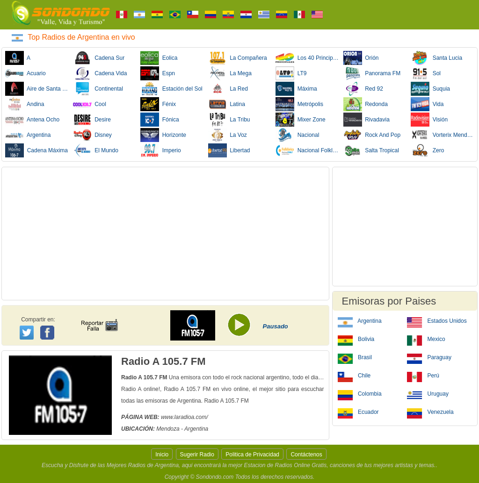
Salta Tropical (371, 150)
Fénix (158, 104)
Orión (361, 58)
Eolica (158, 58)
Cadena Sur (99, 58)
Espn (157, 73)
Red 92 (363, 89)
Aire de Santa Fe (37, 89)
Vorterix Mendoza (442, 135)
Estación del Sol (171, 89)
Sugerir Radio (197, 454)
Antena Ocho (32, 120)
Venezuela (430, 412)
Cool (89, 104)
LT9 (291, 73)
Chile (354, 375)
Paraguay (429, 357)
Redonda (365, 104)
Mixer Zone (301, 120)
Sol (426, 73)
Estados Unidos (436, 320)
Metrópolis (299, 104)
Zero (427, 150)
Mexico (426, 339)
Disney (92, 135)
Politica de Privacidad (252, 454)
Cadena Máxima (36, 150)
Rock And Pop (372, 135)
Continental (98, 89)
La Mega (230, 73)
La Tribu (229, 120)
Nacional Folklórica (307, 150)
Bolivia (356, 339)
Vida (427, 104)
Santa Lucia (436, 58)
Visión (429, 120)
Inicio (161, 454)
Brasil (355, 357)
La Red (228, 89)
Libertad (229, 150)
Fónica (159, 120)
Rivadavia (366, 120)
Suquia (430, 89)
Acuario (25, 73)
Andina (24, 104)
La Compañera (237, 58)
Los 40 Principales (307, 58)
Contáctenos (306, 454)
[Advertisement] (165, 233)
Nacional (297, 135)
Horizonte (163, 135)
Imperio (160, 150)
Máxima (296, 89)
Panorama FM (372, 73)
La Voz (227, 135)
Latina (226, 104)
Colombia (360, 393)
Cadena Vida (100, 73)
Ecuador (358, 412)
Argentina (28, 135)
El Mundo (95, 150)
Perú (423, 375)
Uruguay (428, 393)
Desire (92, 120)
